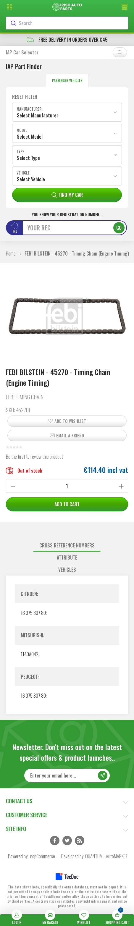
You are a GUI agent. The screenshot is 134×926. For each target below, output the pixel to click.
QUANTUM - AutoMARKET (106, 856)
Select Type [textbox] (28, 157)
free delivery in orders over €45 (67, 39)
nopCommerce (42, 856)
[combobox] (67, 23)
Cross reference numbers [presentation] (67, 545)
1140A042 (29, 654)
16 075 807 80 (33, 612)
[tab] (67, 545)
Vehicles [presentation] (67, 569)
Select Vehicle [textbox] (31, 179)
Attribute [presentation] (67, 557)
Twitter (67, 840)
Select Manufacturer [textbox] (37, 115)
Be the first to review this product (34, 456)
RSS (79, 840)
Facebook (54, 840)
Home (11, 253)
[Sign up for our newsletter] (67, 775)
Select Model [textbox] (30, 136)
